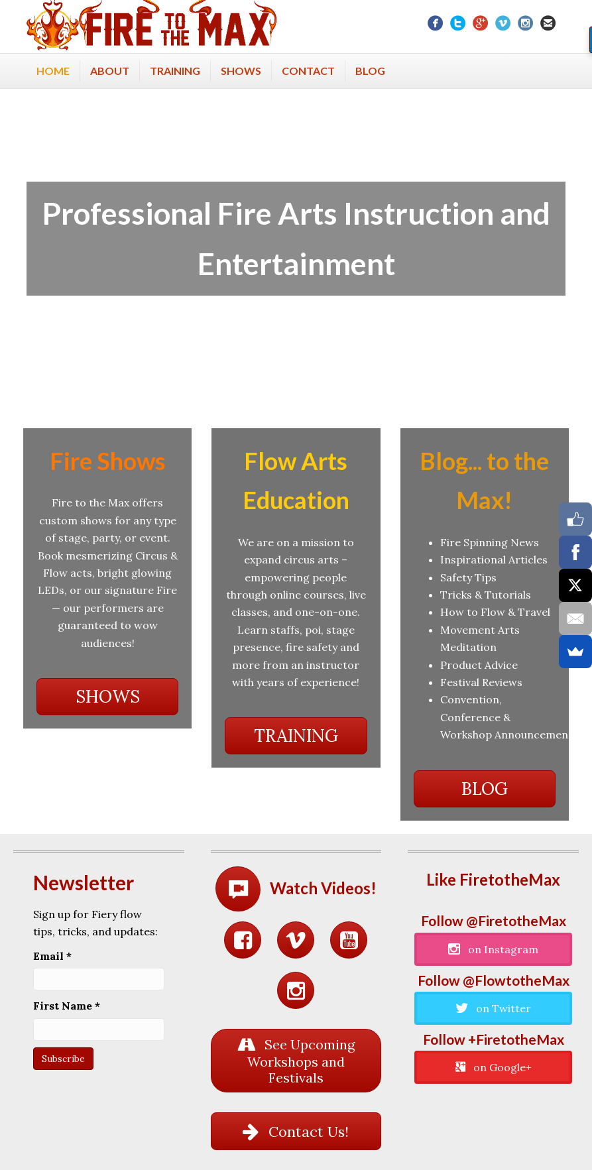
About (109, 70)
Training (175, 70)
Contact (308, 70)
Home (53, 70)
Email (52, 956)
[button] (107, 696)
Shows (241, 70)
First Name (66, 1005)
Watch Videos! (323, 888)
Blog (370, 70)
